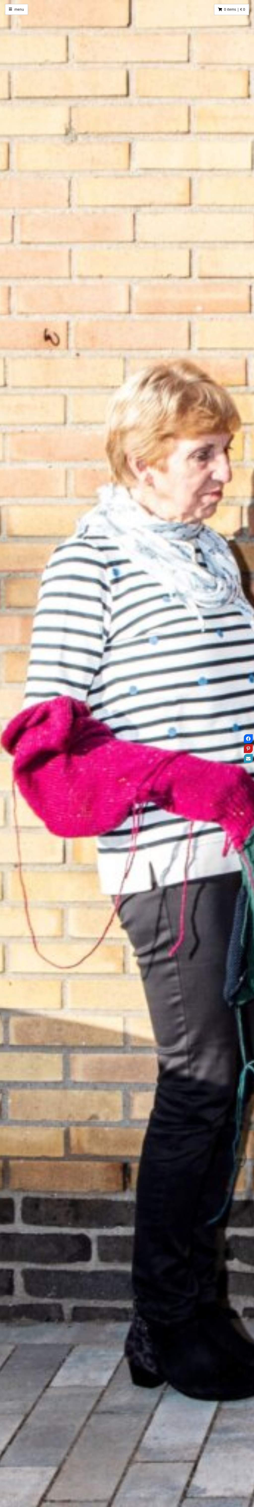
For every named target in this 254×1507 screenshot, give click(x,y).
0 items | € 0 (234, 9)
